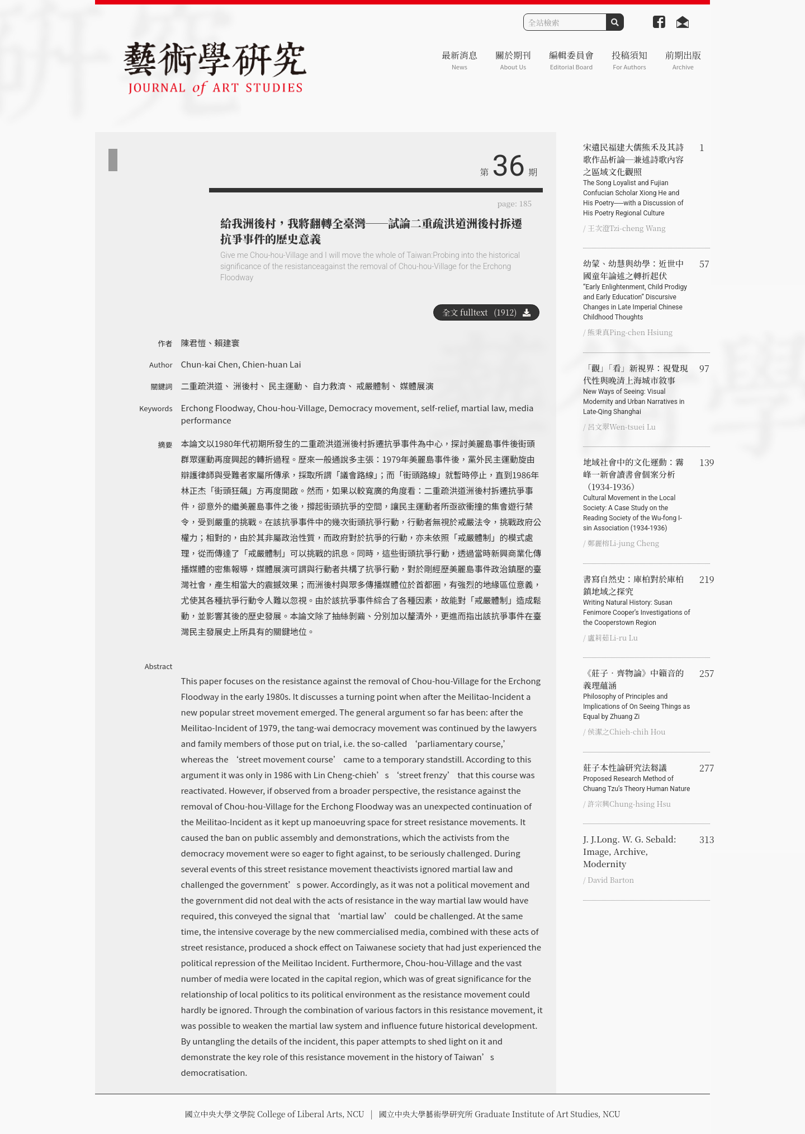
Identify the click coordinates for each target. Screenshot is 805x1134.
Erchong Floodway (217, 407)
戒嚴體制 (373, 386)
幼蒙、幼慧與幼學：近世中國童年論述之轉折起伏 (636, 289)
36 (509, 166)
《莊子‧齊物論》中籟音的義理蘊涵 (636, 694)
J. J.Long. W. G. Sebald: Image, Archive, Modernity (629, 851)
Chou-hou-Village (290, 407)
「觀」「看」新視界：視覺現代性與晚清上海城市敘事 (636, 389)
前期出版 (683, 60)
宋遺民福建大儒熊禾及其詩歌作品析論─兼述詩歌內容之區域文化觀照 (636, 179)
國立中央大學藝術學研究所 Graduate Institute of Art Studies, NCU (500, 1113)
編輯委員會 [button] (571, 60)
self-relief (439, 407)
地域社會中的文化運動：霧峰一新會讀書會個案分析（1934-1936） (636, 494)
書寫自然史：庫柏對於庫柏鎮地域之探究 (636, 600)
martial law (483, 407)
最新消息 (459, 60)
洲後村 (245, 386)
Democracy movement (373, 407)
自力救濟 (329, 386)
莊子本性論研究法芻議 (636, 777)
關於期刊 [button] (513, 60)
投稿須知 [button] (629, 60)
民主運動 (285, 386)
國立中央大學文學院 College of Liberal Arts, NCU (274, 1113)
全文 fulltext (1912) (486, 312)
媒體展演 (416, 386)
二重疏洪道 (202, 386)
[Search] (565, 22)
